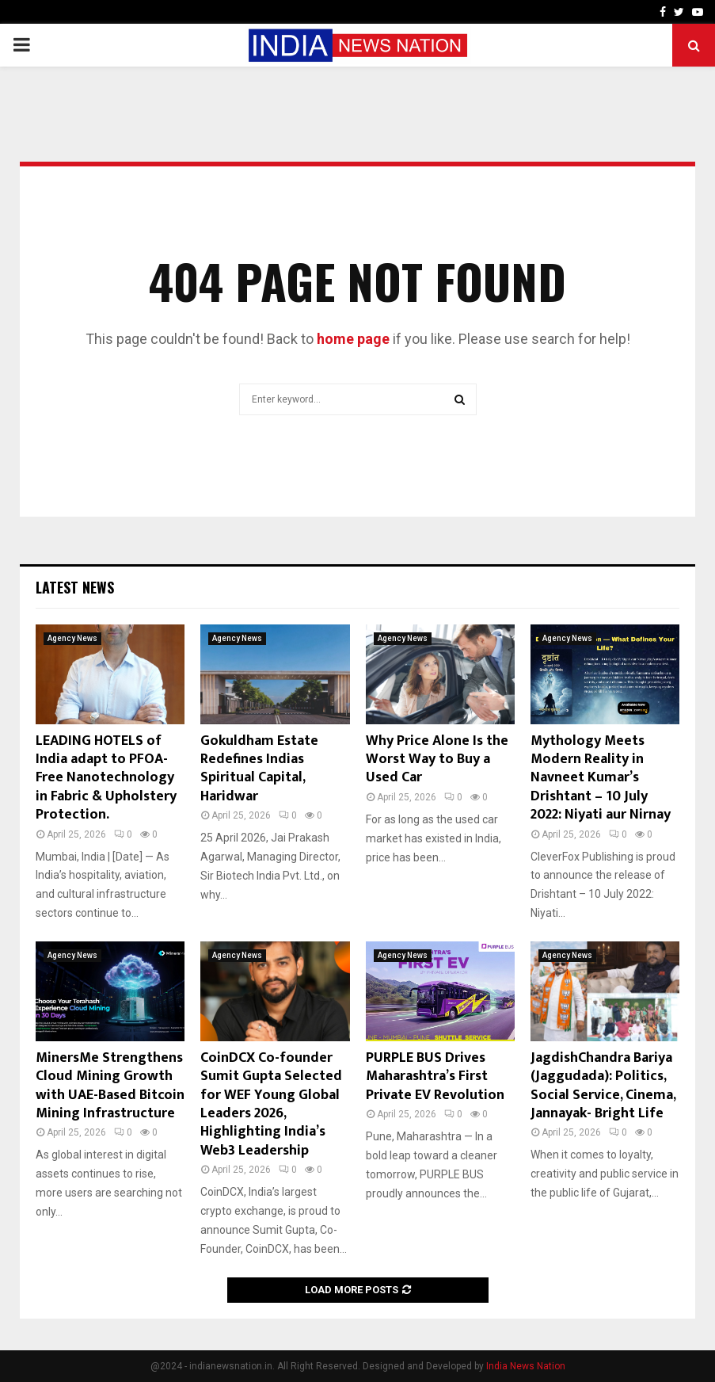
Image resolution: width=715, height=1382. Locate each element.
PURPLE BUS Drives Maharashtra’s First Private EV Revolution (435, 1076)
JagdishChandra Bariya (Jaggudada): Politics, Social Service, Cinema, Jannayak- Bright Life (603, 1085)
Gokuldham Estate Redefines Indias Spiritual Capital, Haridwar (259, 768)
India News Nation (525, 1366)
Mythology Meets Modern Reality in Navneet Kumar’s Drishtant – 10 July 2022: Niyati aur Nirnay (601, 778)
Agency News (72, 638)
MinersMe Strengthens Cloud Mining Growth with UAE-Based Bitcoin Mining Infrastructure (110, 1085)
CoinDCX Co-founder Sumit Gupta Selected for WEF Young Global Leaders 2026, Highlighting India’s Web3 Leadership (271, 1104)
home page (353, 338)
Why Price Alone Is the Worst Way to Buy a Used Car (437, 759)
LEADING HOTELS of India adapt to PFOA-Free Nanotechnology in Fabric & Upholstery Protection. (106, 778)
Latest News (75, 587)
